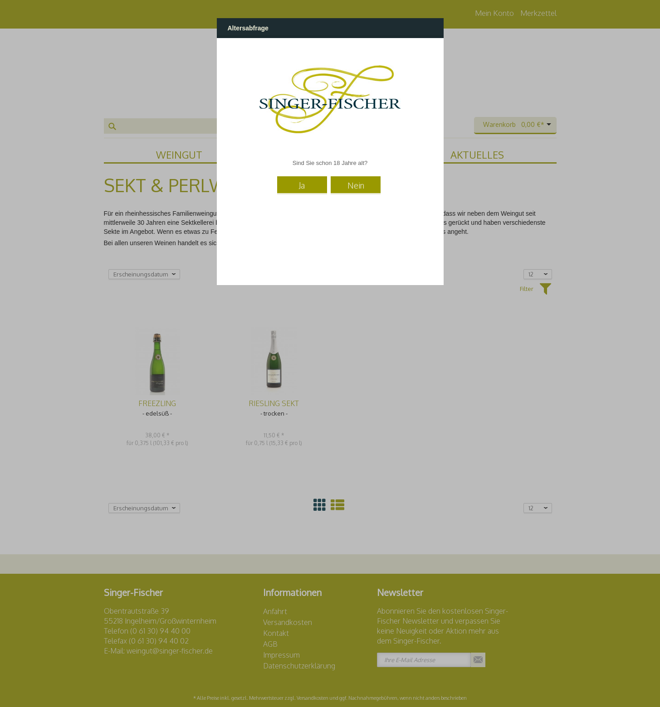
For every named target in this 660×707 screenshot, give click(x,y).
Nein (355, 185)
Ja (302, 185)
